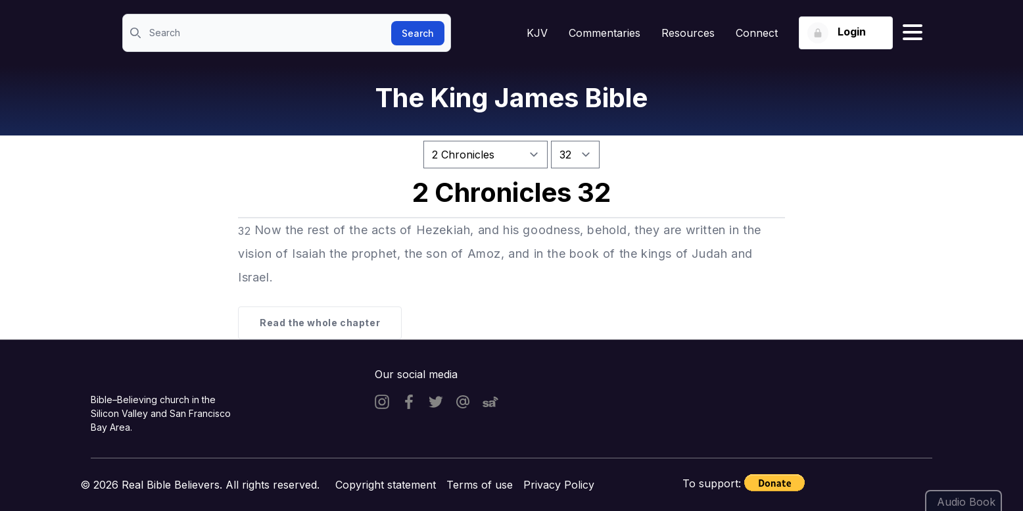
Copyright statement (385, 484)
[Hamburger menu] (912, 33)
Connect (757, 32)
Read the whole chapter (320, 322)
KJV (537, 32)
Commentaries (604, 32)
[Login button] (846, 32)
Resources (688, 32)
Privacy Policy (558, 484)
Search (418, 33)
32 (244, 230)
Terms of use (479, 484)
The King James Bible (511, 98)
